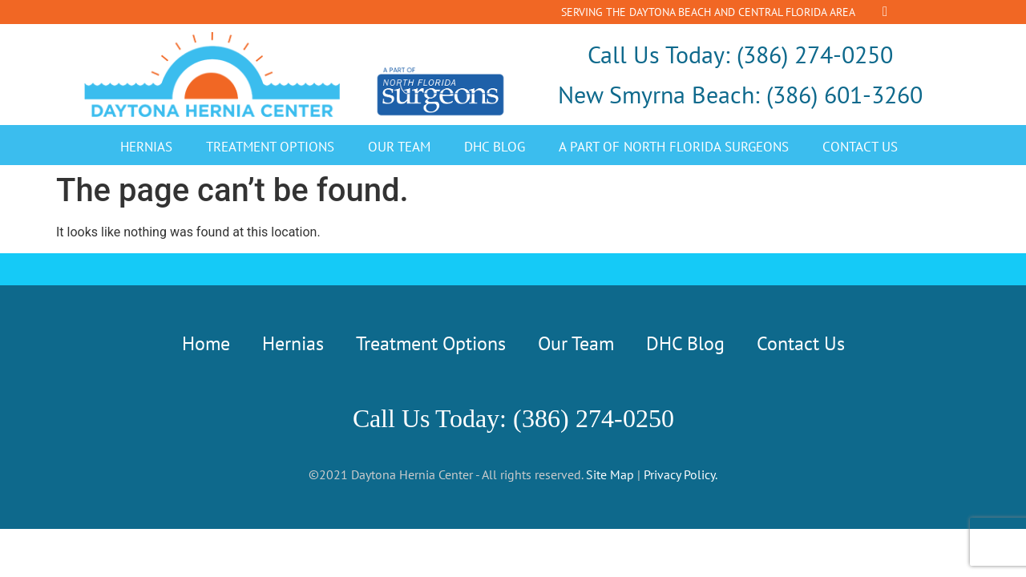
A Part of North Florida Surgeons (674, 146)
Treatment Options (270, 146)
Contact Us (860, 146)
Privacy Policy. (680, 474)
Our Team (399, 146)
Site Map (610, 474)
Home (206, 343)
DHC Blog (494, 146)
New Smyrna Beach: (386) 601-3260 (740, 94)
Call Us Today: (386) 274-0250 (740, 54)
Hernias (146, 146)
